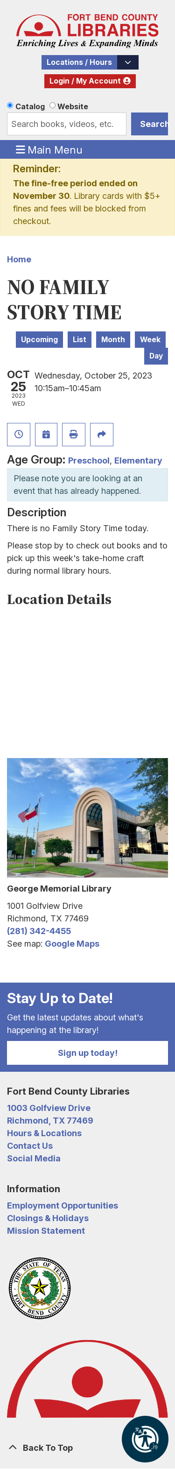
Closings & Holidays (48, 1218)
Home (19, 259)
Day (156, 355)
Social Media (34, 1158)
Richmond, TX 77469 (50, 1120)
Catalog (30, 106)
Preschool (89, 460)
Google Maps (72, 944)
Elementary (138, 460)
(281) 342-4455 (39, 931)
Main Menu (49, 149)
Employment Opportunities (62, 1205)
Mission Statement (46, 1231)
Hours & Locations (44, 1133)
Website (72, 106)
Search (154, 124)
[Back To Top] (87, 1448)
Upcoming (39, 339)
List (79, 339)
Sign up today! (88, 1053)
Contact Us (30, 1146)
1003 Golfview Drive (49, 1108)
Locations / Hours (79, 62)
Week (150, 339)
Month (113, 339)
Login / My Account (85, 81)
